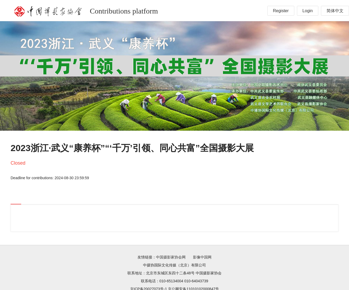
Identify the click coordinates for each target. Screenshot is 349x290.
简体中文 (335, 10)
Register (281, 10)
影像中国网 (202, 257)
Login (307, 10)
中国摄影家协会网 (171, 257)
